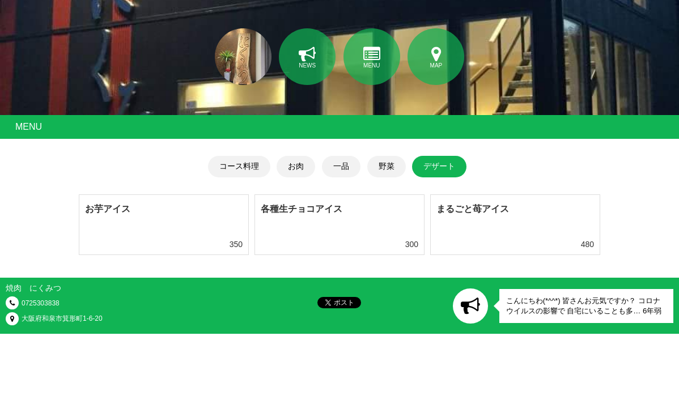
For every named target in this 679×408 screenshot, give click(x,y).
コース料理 (239, 166)
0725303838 (41, 303)
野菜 (386, 166)
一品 (341, 166)
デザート (439, 166)
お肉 (296, 166)
